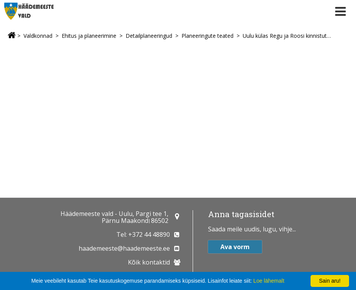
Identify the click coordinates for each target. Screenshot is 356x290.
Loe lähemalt (269, 281)
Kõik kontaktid (149, 262)
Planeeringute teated (207, 35)
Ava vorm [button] (235, 247)
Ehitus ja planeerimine (89, 35)
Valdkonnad (38, 35)
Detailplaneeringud (149, 35)
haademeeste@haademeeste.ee (124, 248)
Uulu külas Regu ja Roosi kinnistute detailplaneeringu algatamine (287, 35)
